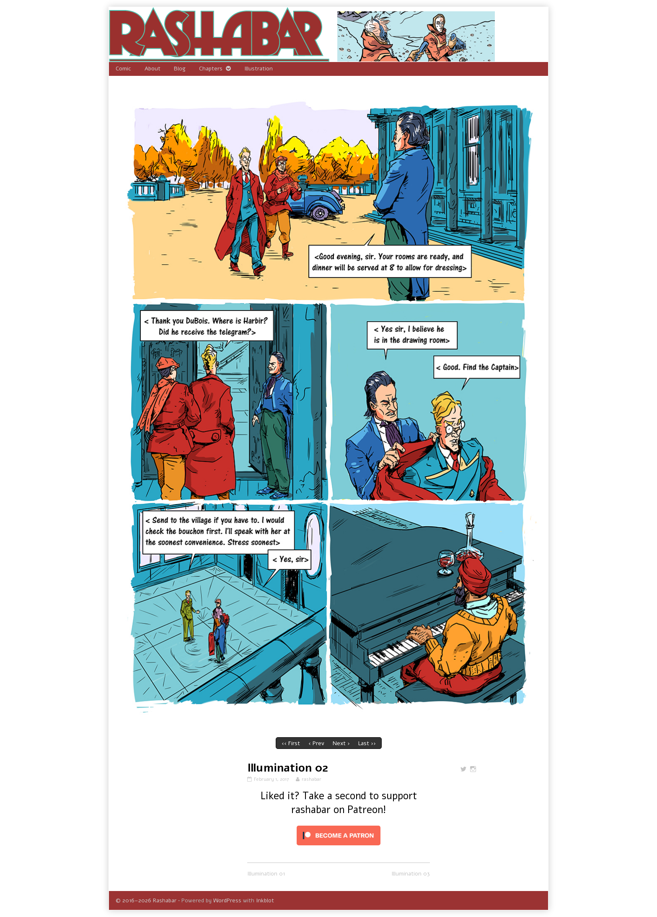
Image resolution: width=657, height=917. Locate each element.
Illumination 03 (410, 874)
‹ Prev (316, 743)
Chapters (210, 69)
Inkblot (265, 900)
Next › (341, 743)
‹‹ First (291, 743)
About (152, 69)
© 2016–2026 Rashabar (146, 900)
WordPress (227, 900)
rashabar (311, 779)
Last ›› (367, 743)
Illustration (258, 69)
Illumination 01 (266, 874)
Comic (123, 69)
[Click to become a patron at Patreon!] (338, 835)
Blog (180, 69)
